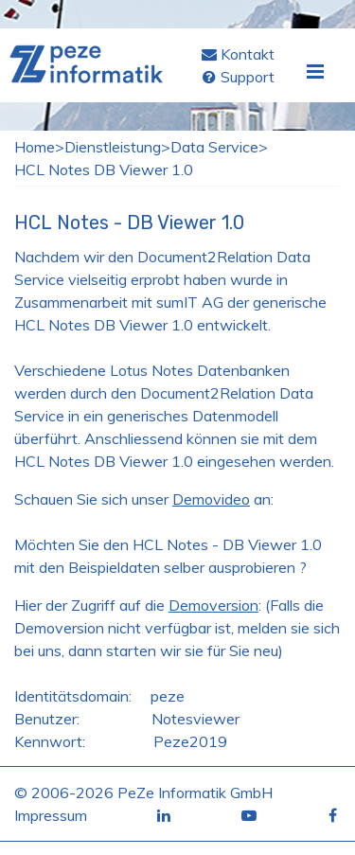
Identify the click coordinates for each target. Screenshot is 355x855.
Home (34, 146)
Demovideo (211, 499)
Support (248, 76)
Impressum (50, 815)
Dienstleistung (112, 146)
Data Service (214, 146)
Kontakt (248, 54)
